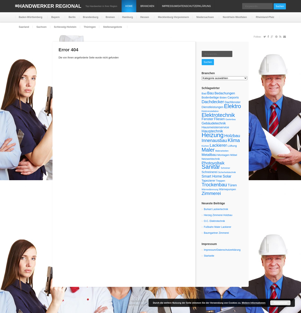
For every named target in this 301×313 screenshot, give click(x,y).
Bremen (110, 17)
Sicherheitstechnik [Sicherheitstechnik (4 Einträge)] (227, 172)
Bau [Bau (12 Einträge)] (210, 93)
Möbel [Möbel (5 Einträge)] (233, 155)
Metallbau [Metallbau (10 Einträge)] (209, 155)
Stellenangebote (112, 29)
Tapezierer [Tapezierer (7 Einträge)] (208, 180)
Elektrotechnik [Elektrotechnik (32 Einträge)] (218, 115)
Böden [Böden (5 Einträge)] (223, 97)
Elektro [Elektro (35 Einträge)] (232, 106)
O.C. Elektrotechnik (214, 221)
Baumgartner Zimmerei (216, 232)
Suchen (280, 6)
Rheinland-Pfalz (264, 19)
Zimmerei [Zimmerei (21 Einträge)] (211, 193)
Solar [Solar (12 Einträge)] (227, 176)
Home (129, 6)
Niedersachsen (205, 19)
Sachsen (41, 27)
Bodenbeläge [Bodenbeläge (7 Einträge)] (210, 97)
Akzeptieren (280, 302)
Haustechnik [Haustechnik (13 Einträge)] (212, 131)
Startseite (209, 255)
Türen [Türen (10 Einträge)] (232, 185)
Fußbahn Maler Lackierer (217, 227)
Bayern (55, 19)
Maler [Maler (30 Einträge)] (208, 150)
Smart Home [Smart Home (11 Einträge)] (212, 176)
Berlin (72, 17)
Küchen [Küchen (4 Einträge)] (205, 146)
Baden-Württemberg (30, 19)
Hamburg (127, 17)
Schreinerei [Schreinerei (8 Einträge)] (210, 172)
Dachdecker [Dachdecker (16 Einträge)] (213, 101)
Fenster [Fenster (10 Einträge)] (208, 119)
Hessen (144, 19)
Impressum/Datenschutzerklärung (186, 6)
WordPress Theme (137, 305)
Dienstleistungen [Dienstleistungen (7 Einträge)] (212, 107)
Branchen (147, 6)
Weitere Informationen (253, 303)
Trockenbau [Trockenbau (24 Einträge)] (214, 184)
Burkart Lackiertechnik (216, 209)
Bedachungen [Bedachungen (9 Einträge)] (225, 93)
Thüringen (90, 27)
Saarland (24, 27)
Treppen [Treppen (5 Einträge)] (220, 180)
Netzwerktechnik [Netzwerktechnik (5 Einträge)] (211, 159)
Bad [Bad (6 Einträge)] (204, 93)
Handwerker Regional (49, 6)
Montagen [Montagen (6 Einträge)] (223, 154)
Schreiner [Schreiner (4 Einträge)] (225, 168)
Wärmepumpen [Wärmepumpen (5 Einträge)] (227, 189)
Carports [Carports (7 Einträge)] (233, 97)
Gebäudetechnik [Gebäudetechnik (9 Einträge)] (214, 123)
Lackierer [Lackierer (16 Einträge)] (218, 145)
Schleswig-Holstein (65, 27)
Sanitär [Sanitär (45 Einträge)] (211, 166)
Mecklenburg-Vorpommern (173, 17)
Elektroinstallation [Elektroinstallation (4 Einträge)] (210, 111)
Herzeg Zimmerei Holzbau (218, 215)
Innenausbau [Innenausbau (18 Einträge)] (214, 140)
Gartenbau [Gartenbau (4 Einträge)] (230, 119)
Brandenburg (90, 17)
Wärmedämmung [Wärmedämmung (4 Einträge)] (210, 189)
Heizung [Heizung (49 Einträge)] (213, 135)
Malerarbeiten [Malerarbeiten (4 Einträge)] (221, 151)
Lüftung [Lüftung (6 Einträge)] (232, 145)
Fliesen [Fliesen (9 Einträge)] (219, 119)
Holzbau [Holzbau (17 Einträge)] (232, 135)
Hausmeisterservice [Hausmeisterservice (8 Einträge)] (215, 127)
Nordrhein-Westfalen (234, 19)
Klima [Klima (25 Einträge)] (234, 140)
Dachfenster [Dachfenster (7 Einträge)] (233, 102)
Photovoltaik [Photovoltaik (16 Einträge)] (213, 163)
